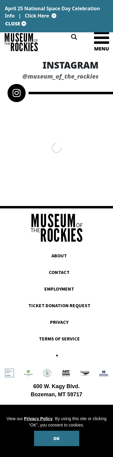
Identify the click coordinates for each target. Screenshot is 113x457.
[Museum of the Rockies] (29, 42)
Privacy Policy (38, 418)
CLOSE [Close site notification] (15, 23)
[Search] (74, 37)
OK (56, 438)
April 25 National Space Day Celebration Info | (52, 12)
